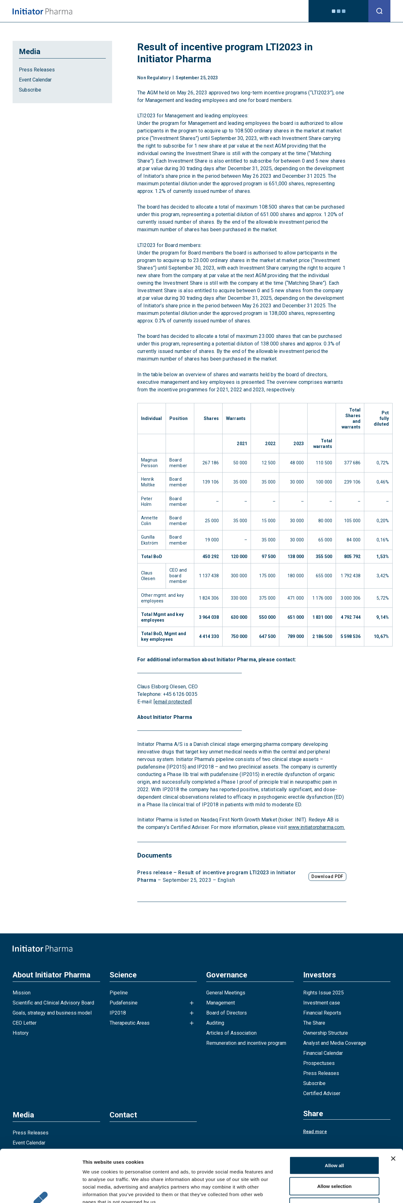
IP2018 (118, 1013)
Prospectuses (319, 1063)
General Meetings (225, 993)
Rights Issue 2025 (323, 993)
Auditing (215, 1023)
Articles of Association (231, 1033)
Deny (334, 1161)
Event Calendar (35, 80)
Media (264, 11)
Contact (288, 11)
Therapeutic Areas (130, 1023)
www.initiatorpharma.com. (316, 827)
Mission (22, 993)
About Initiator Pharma (133, 11)
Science (175, 11)
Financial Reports (322, 1013)
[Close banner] (393, 1113)
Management (220, 1003)
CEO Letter (25, 1023)
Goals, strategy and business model (52, 1013)
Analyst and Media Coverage (334, 1043)
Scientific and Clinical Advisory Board (53, 1003)
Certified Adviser (321, 1093)
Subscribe (30, 90)
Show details (330, 1190)
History (21, 1033)
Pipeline (119, 993)
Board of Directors (226, 1013)
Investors (239, 11)
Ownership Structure (325, 1033)
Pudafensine (124, 1003)
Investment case (321, 1003)
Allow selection (334, 1141)
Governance (206, 11)
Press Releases (37, 70)
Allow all (334, 1120)
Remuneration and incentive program (246, 1043)
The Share (314, 1023)
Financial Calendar (323, 1053)
